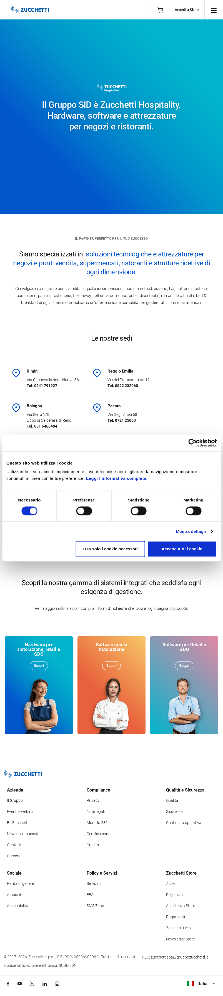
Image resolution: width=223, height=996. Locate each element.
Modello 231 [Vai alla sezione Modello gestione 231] (97, 822)
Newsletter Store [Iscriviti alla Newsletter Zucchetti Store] (180, 939)
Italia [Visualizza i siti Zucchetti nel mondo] (201, 983)
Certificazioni (98, 834)
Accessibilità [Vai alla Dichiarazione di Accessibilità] (17, 905)
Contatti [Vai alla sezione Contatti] (14, 845)
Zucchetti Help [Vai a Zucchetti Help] (178, 928)
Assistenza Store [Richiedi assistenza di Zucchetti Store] (180, 905)
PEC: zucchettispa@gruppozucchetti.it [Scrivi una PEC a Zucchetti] (175, 957)
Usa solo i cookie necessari (110, 548)
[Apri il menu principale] (214, 9)
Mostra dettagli (191, 531)
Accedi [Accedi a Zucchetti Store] (171, 883)
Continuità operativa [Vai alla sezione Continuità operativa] (183, 822)
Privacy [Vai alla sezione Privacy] (93, 800)
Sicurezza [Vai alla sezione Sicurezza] (174, 811)
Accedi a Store (187, 10)
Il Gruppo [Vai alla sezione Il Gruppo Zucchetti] (15, 800)
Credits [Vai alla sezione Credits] (93, 845)
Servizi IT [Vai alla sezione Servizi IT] (94, 883)
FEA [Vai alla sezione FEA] (90, 894)
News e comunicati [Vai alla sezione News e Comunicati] (23, 834)
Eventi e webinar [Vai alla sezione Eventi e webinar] (21, 811)
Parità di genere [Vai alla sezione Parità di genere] (20, 883)
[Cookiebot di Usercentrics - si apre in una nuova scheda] (192, 443)
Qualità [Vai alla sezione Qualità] (172, 800)
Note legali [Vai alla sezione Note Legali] (96, 811)
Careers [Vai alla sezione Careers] (13, 856)
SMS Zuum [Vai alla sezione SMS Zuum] (96, 905)
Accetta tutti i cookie (182, 548)
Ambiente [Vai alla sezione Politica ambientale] (15, 894)
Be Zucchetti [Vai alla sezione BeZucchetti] (17, 822)
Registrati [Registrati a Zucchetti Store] (174, 894)
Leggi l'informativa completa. (116, 478)
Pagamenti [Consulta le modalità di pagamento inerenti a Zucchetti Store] (175, 917)
